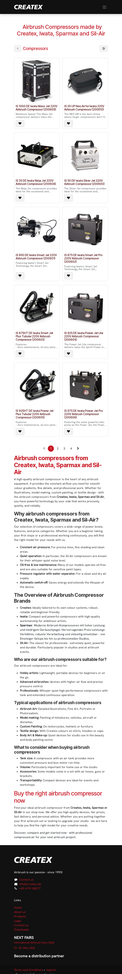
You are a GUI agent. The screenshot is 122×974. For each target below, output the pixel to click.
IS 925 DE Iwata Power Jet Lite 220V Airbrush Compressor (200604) (83, 336)
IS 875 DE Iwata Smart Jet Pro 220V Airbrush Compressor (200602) (83, 258)
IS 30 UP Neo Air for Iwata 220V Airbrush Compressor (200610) (84, 107)
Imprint (51, 970)
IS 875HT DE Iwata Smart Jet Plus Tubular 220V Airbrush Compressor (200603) (34, 336)
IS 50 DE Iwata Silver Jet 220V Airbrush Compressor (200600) (84, 182)
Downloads (21, 930)
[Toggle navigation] (104, 7)
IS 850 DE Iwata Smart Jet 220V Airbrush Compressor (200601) (36, 256)
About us (20, 912)
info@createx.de (30, 884)
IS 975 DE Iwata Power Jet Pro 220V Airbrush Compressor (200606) (83, 414)
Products (20, 916)
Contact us (26, 880)
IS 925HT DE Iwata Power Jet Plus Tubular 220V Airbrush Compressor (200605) (35, 414)
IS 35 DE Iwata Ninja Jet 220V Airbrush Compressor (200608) (36, 182)
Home (18, 907)
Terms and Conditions (28, 970)
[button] (20, 123)
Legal (17, 921)
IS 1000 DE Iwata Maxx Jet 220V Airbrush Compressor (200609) (36, 107)
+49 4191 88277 (30, 888)
